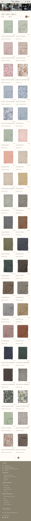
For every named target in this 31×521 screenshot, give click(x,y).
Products (4, 11)
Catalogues (6, 479)
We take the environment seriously (10, 476)
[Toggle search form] (25, 1)
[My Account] (27, 1)
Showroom (6, 477)
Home (2, 11)
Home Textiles (8, 11)
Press (5, 480)
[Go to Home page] (15, 1)
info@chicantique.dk (9, 467)
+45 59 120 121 (7, 465)
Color (3, 14)
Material (13, 14)
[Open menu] (2, 1)
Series (7, 14)
